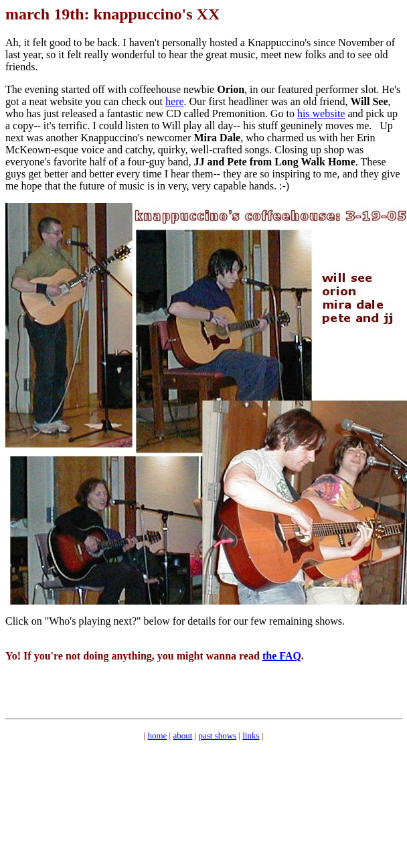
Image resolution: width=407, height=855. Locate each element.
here (174, 101)
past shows (217, 735)
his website (321, 113)
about (182, 735)
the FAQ (281, 656)
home (157, 735)
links (250, 735)
